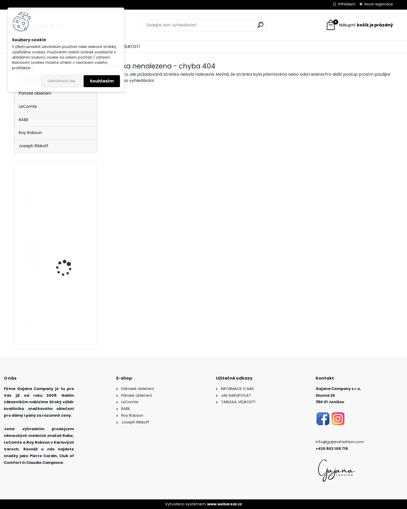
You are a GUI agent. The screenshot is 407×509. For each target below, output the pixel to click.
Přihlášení (346, 4)
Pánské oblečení (35, 93)
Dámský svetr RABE (65, 186)
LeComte (28, 106)
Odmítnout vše (61, 81)
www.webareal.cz (224, 504)
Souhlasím (102, 81)
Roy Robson (30, 132)
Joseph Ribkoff (33, 146)
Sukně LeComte (62, 247)
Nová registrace (378, 4)
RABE (24, 119)
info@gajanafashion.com (340, 441)
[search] (260, 25)
